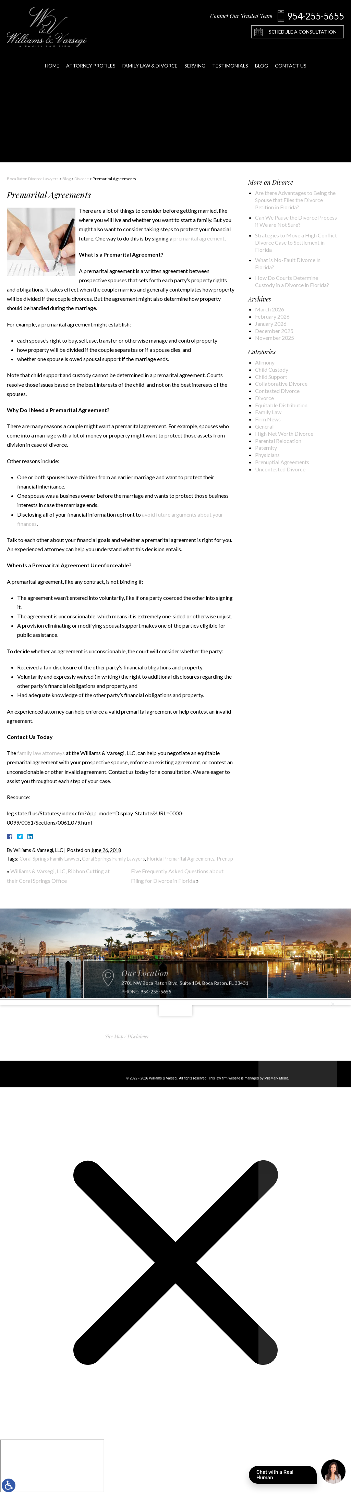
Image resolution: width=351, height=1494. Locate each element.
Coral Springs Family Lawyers (113, 859)
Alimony (265, 362)
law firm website (228, 1078)
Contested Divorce (277, 390)
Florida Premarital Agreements (181, 859)
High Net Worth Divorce (284, 433)
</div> (52, 1466)
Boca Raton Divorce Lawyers (33, 178)
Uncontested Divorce (280, 469)
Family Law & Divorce (150, 57)
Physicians (267, 455)
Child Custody (271, 369)
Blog (261, 57)
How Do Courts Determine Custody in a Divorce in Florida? (292, 281)
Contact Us (290, 57)
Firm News (268, 419)
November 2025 (274, 337)
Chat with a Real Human (286, 1476)
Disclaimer (138, 1036)
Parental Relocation (278, 440)
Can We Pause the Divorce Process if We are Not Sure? (296, 221)
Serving (194, 57)
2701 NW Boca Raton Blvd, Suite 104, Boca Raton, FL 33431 (185, 999)
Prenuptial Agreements (282, 462)
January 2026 (271, 323)
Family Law (268, 412)
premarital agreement (199, 238)
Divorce (81, 178)
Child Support (271, 376)
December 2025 (274, 331)
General (264, 426)
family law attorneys (41, 753)
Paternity (266, 447)
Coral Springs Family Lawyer (50, 859)
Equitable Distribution (281, 405)
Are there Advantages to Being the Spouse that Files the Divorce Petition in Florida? (295, 199)
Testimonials (230, 57)
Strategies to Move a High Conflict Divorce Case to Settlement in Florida (296, 242)
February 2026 (272, 316)
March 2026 (269, 309)
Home (52, 57)
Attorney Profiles (91, 57)
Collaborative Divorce (281, 383)
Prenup (225, 859)
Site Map (114, 1036)
